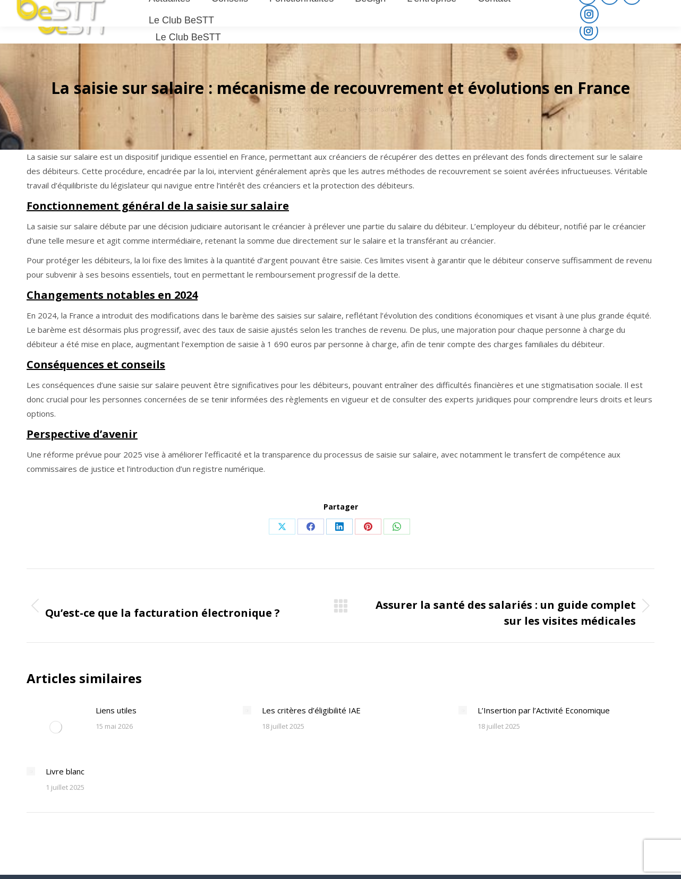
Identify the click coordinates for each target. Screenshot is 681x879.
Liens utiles (116, 710)
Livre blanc (65, 771)
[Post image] (56, 727)
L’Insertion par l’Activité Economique (544, 710)
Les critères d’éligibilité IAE (311, 710)
